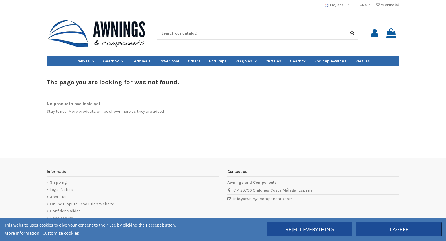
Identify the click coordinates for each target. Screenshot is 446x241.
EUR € (364, 5)
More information (21, 233)
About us (58, 196)
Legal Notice (61, 189)
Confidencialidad (65, 211)
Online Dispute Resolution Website (82, 204)
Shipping (58, 182)
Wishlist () (387, 5)
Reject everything (309, 229)
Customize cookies (60, 233)
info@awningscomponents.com (263, 198)
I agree (398, 229)
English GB (338, 5)
